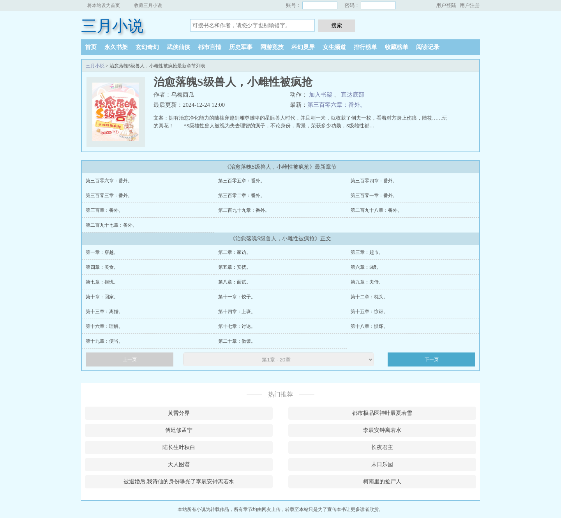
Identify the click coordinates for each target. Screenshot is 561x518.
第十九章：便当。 (104, 341)
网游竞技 (272, 47)
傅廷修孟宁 (178, 430)
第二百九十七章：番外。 (111, 225)
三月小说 (112, 26)
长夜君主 (382, 447)
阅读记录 (427, 47)
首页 (91, 47)
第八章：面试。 (234, 282)
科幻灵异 (303, 47)
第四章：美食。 (102, 267)
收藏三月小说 (148, 5)
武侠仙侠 (178, 47)
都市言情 (209, 47)
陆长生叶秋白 (178, 447)
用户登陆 (446, 5)
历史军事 (240, 47)
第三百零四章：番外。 (374, 180)
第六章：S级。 (366, 267)
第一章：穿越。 (102, 252)
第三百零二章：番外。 (241, 195)
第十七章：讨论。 (237, 326)
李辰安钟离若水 (382, 430)
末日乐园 (382, 464)
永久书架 (116, 47)
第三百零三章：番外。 (109, 195)
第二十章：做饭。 (237, 341)
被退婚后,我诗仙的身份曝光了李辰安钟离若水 (178, 482)
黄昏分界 (179, 413)
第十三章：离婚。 (104, 311)
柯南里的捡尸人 (382, 482)
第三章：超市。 (367, 252)
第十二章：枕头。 (369, 297)
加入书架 (320, 95)
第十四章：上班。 (237, 311)
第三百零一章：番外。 (374, 195)
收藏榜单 (396, 47)
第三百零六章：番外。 (336, 105)
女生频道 (334, 47)
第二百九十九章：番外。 (244, 210)
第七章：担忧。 (102, 282)
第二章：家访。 (234, 252)
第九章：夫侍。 (367, 282)
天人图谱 (179, 464)
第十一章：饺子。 (237, 297)
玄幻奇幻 (147, 47)
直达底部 (352, 95)
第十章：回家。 (102, 297)
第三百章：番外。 (104, 210)
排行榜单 (365, 47)
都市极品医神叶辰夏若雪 (382, 413)
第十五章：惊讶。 (369, 311)
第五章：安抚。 (234, 267)
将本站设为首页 (103, 5)
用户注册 (470, 5)
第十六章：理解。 (104, 326)
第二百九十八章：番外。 (376, 210)
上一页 (130, 359)
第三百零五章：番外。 (241, 180)
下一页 (432, 359)
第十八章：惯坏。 (369, 326)
